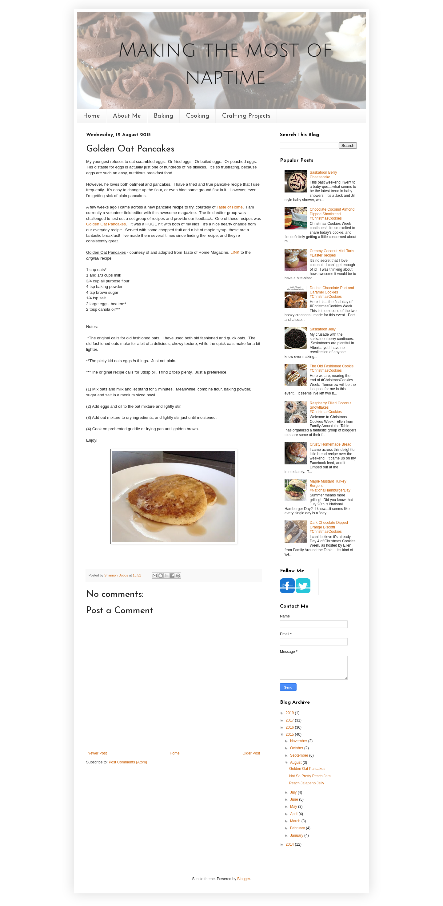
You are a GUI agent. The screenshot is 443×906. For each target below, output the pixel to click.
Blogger (243, 879)
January (297, 835)
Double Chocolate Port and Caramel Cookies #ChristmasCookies (332, 292)
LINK (234, 252)
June (294, 799)
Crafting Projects (246, 116)
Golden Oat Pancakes (106, 224)
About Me (127, 116)
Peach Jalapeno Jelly (306, 783)
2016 (290, 727)
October (297, 748)
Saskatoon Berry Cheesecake (323, 174)
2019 (290, 713)
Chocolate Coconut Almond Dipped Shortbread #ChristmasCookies (332, 213)
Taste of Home (230, 207)
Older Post (251, 753)
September (299, 755)
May (294, 806)
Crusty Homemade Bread (330, 444)
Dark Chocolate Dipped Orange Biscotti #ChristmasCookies (329, 527)
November (299, 741)
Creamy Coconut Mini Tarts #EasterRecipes (332, 253)
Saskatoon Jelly (323, 329)
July (294, 792)
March (295, 821)
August (296, 762)
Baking (163, 116)
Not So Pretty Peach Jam (310, 776)
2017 (290, 720)
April (294, 814)
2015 (290, 734)
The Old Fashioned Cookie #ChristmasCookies (332, 368)
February (298, 828)
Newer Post (97, 753)
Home (91, 116)
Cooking (197, 116)
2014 (290, 844)
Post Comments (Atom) (128, 762)
